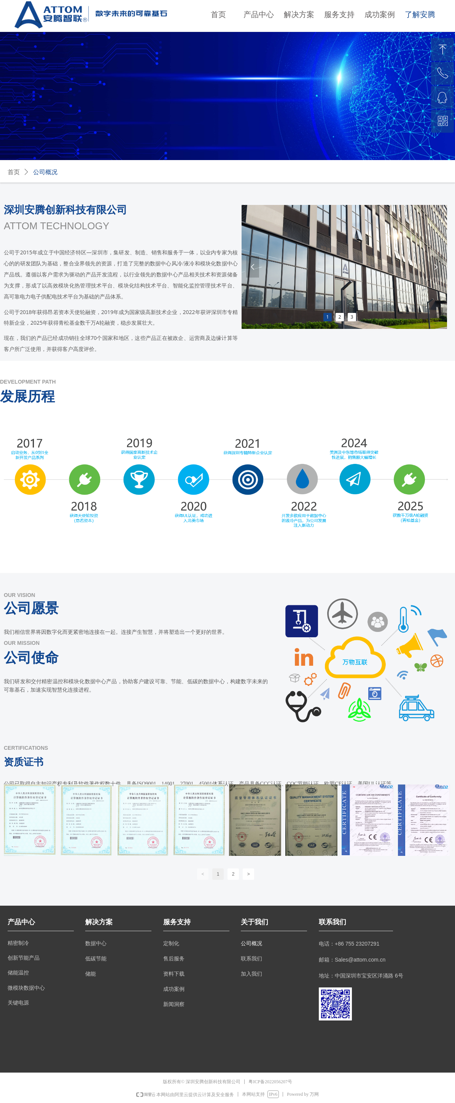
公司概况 (45, 172)
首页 (14, 172)
